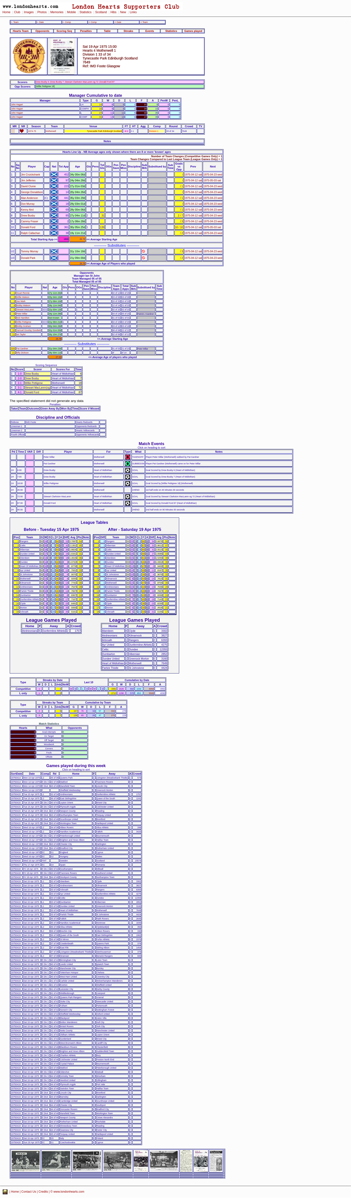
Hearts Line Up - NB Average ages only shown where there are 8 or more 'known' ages (116, 151)
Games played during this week (76, 765)
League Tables (94, 522)
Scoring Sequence (46, 365)
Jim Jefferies (28, 180)
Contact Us (28, 1191)
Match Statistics (49, 723)
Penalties (86, 30)
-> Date (117, 22)
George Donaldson (32, 192)
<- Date (40, 22)
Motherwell (51, 131)
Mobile (71, 12)
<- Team (15, 22)
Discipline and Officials (58, 417)
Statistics (85, 12)
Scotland (101, 12)
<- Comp (66, 22)
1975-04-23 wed (212, 174)
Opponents (42, 30)
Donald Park (28, 257)
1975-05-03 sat (212, 180)
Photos (42, 12)
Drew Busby (28, 215)
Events (149, 30)
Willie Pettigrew (23, 322)
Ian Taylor (21, 334)
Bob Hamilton (22, 318)
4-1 (126, 131)
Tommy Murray (29, 251)
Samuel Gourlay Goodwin (28, 330)
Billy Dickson (22, 352)
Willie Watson (22, 297)
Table (107, 30)
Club (17, 12)
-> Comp (92, 22)
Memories (56, 12)
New (123, 12)
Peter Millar (21, 313)
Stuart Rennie (22, 293)
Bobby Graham (23, 326)
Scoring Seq (64, 30)
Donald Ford (28, 227)
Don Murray (28, 203)
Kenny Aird (27, 209)
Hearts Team (21, 30)
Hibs (113, 12)
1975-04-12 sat (193, 174)
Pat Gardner (22, 348)
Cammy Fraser (29, 221)
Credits (43, 1191)
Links (133, 12)
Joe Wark (20, 301)
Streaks (128, 30)
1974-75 (32, 131)
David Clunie (28, 186)
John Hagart (17, 104)
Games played (193, 30)
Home (6, 12)
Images (29, 12)
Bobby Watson (23, 305)
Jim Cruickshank (30, 174)
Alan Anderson (29, 197)
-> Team (144, 22)
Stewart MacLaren (25, 309)
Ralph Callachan (30, 233)
